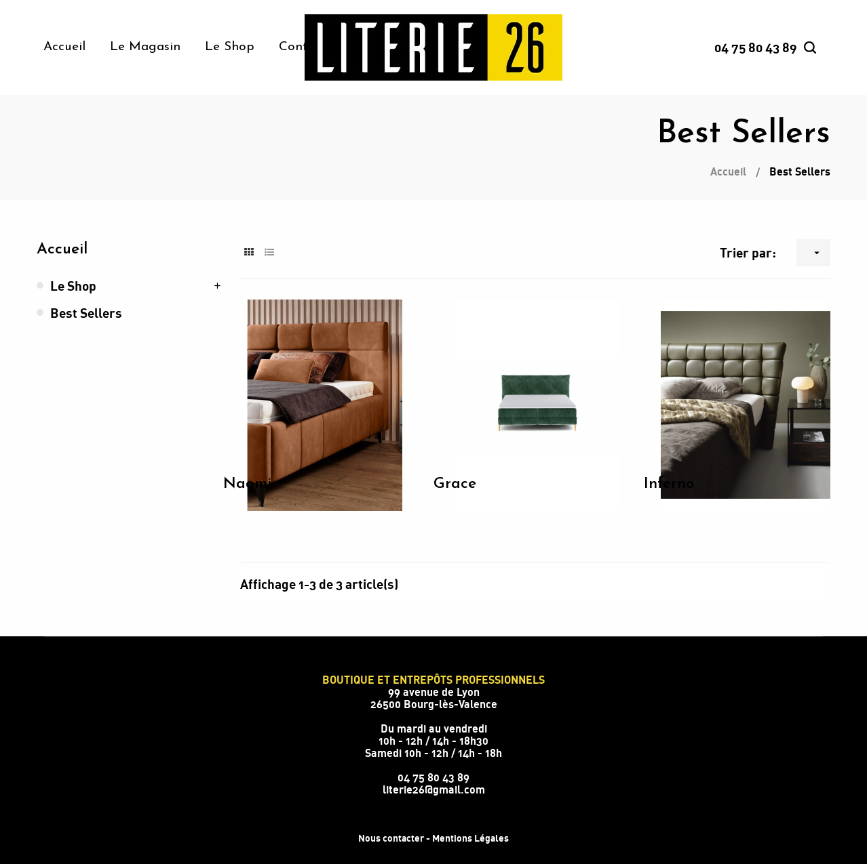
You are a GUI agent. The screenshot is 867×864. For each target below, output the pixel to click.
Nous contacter (391, 838)
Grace (455, 484)
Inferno (669, 484)
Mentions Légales (470, 838)
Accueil (62, 250)
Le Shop (73, 285)
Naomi (247, 484)
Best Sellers (86, 313)
